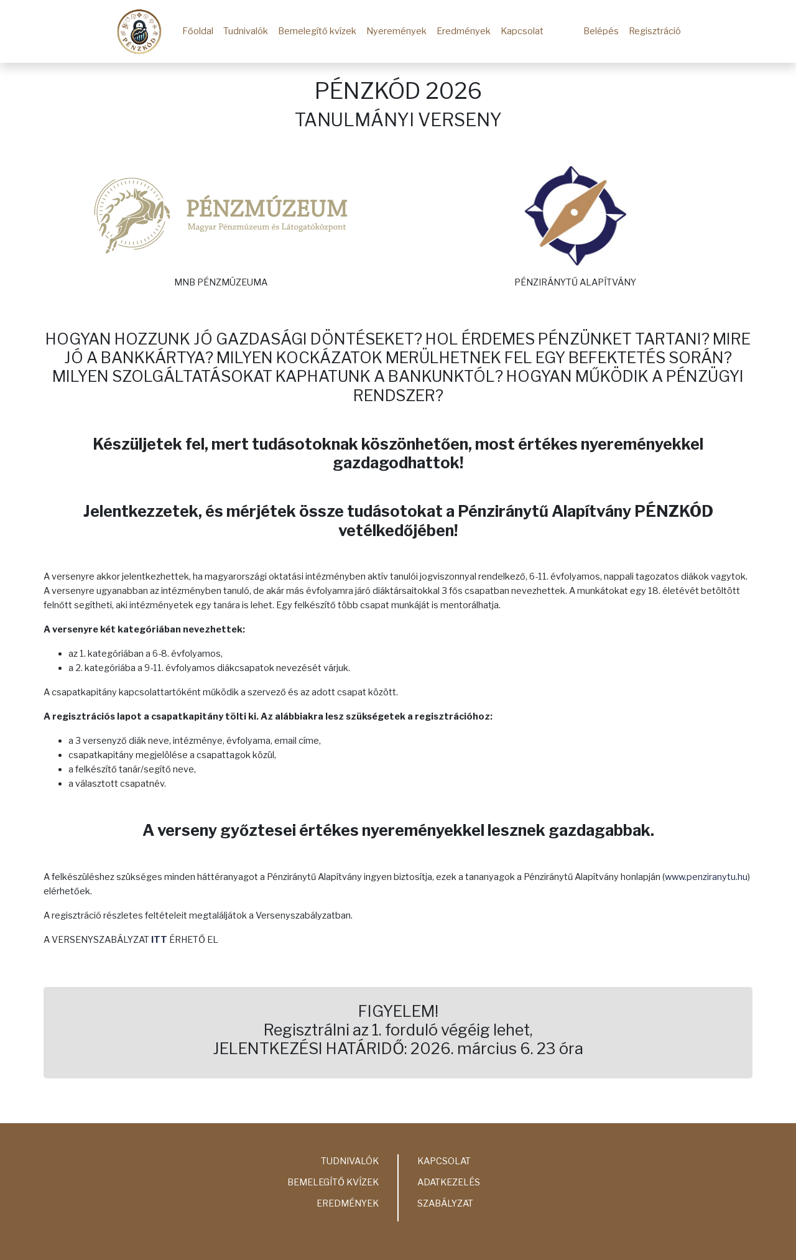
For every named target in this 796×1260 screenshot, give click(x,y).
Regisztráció (655, 31)
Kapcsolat (522, 31)
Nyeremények (396, 31)
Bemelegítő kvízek (317, 31)
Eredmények (464, 31)
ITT (159, 939)
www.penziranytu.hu (706, 876)
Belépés (601, 31)
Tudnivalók (245, 31)
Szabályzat (445, 1203)
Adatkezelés (448, 1182)
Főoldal (197, 31)
